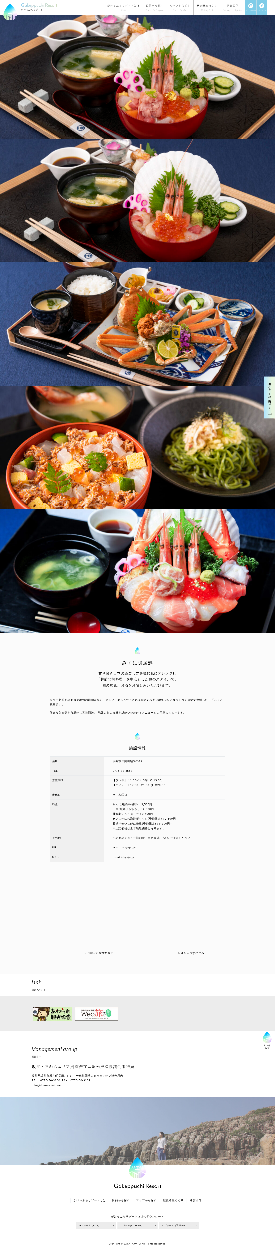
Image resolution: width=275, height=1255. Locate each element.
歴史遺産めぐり (173, 1200)
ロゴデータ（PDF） (89, 1225)
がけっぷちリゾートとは (90, 1200)
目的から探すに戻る (92, 953)
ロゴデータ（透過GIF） (175, 1225)
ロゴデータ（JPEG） (132, 1225)
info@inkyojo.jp (123, 857)
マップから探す (146, 1200)
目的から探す (121, 1200)
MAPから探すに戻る (183, 953)
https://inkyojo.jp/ (124, 847)
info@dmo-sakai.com (47, 1085)
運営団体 (196, 1200)
